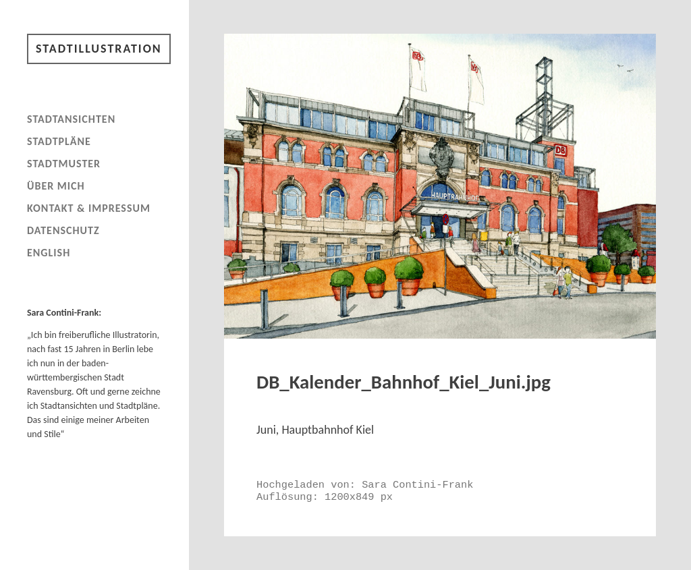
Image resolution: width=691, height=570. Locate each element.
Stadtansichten (71, 119)
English (48, 252)
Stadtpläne (59, 141)
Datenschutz (63, 230)
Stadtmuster (64, 163)
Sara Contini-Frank (417, 485)
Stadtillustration (99, 48)
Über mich (56, 185)
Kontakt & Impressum (88, 208)
